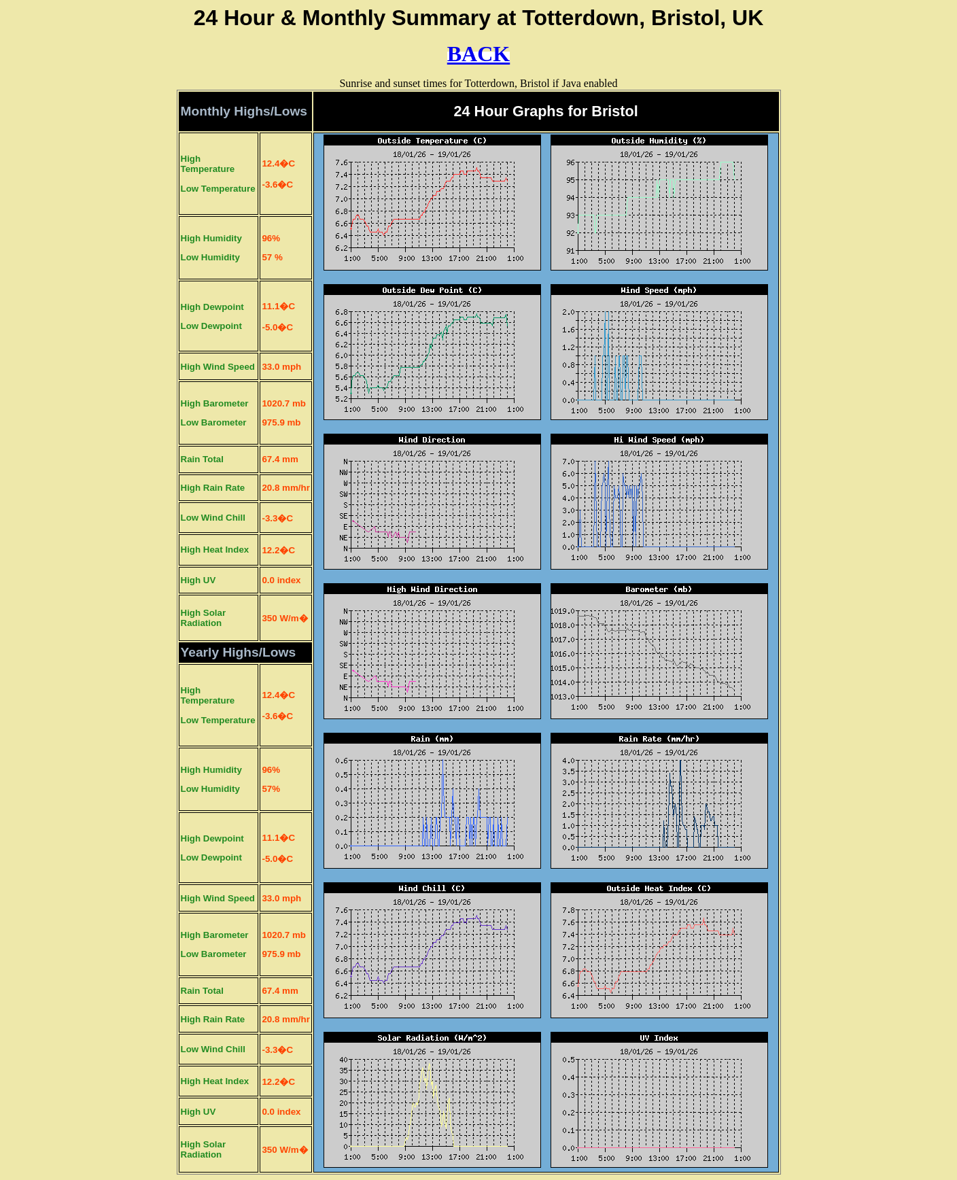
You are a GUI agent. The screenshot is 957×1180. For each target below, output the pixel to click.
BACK (478, 53)
